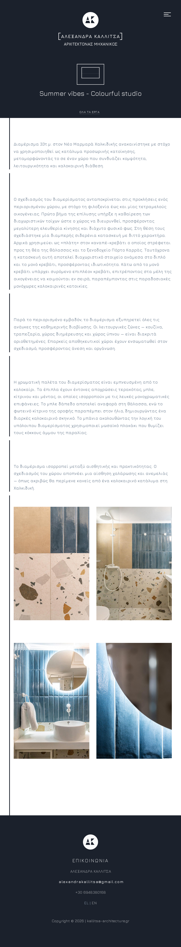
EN (94, 907)
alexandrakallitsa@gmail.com (91, 885)
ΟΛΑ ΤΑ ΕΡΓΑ (89, 112)
